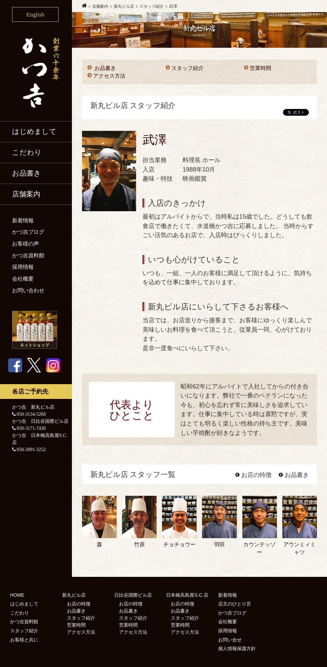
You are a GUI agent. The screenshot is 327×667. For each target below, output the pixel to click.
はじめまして (34, 131)
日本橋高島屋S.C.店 (187, 595)
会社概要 (23, 279)
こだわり (27, 152)
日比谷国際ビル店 (133, 595)
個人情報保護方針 (237, 648)
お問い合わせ (28, 290)
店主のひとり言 (234, 603)
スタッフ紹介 (187, 68)
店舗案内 (26, 194)
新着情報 (23, 220)
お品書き (26, 173)
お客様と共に (24, 639)
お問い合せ (230, 639)
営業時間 (260, 68)
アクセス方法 (109, 76)
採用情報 (23, 267)
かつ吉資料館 (28, 255)
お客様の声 (25, 244)
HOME (17, 595)
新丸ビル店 (74, 595)
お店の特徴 (253, 475)
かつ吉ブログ (28, 232)
